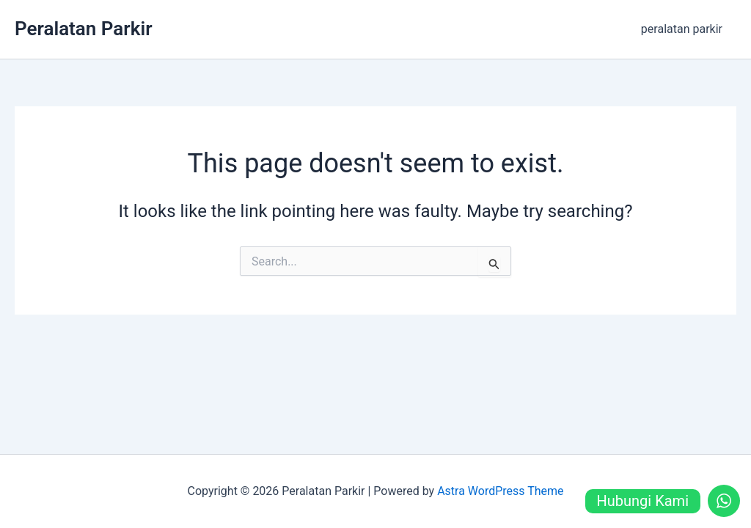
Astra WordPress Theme (500, 491)
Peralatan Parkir (84, 29)
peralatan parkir (684, 29)
